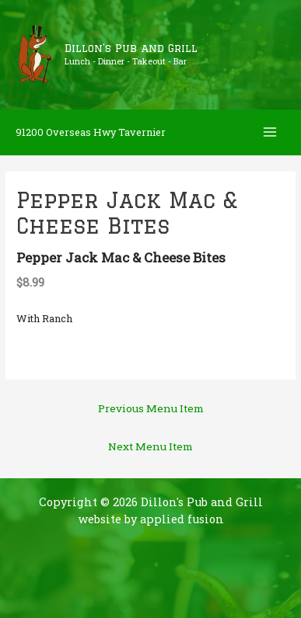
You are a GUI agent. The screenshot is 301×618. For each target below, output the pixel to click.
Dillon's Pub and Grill (131, 48)
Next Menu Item (150, 446)
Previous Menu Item (151, 408)
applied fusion (182, 519)
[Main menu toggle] (270, 132)
